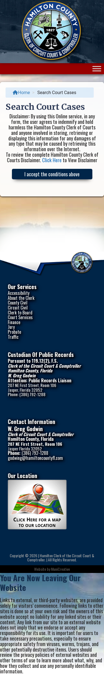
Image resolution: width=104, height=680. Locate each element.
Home (21, 92)
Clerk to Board (20, 312)
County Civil (17, 302)
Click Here (52, 160)
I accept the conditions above (52, 174)
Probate (14, 332)
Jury (11, 327)
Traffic (13, 337)
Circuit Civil (18, 307)
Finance (14, 322)
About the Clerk (21, 298)
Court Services (20, 317)
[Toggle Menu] (96, 68)
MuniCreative (60, 569)
